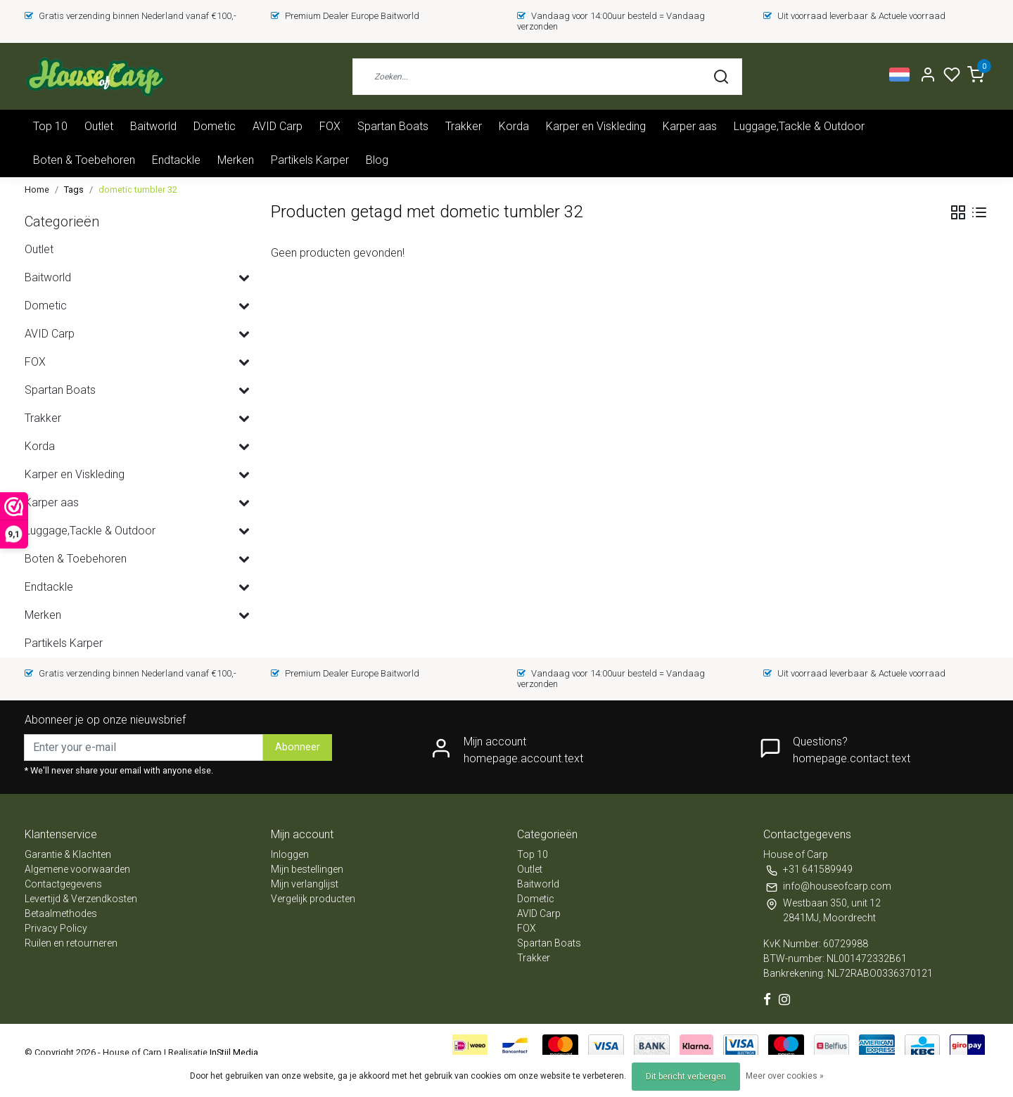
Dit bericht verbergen (686, 1077)
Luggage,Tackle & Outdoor (799, 126)
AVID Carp (277, 126)
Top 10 (50, 126)
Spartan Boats (392, 126)
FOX (329, 126)
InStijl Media (233, 1052)
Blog (377, 160)
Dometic (214, 126)
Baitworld (153, 126)
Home (37, 189)
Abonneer (297, 747)
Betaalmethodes (61, 913)
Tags (74, 189)
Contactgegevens (63, 884)
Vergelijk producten (313, 898)
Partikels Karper (310, 160)
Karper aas (690, 126)
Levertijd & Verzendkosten (81, 898)
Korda (514, 126)
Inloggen (290, 854)
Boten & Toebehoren (84, 160)
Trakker (463, 126)
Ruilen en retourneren (71, 943)
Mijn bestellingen (307, 869)
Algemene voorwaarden (77, 869)
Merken (235, 160)
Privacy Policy (56, 928)
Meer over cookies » (785, 1076)
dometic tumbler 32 (137, 189)
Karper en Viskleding (596, 126)
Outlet (98, 126)
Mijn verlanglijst (304, 884)
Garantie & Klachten (68, 854)
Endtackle (176, 160)
